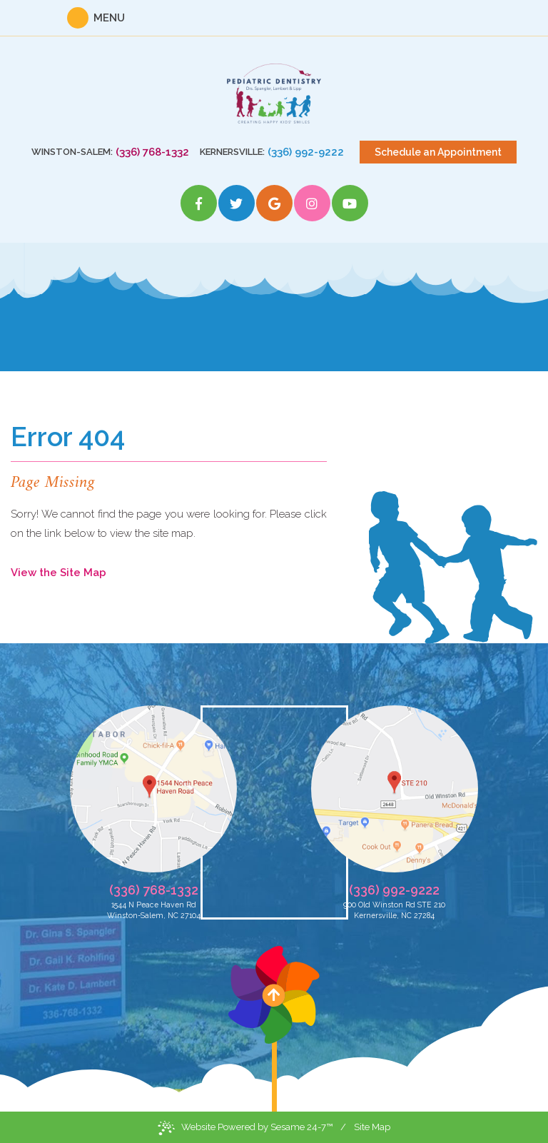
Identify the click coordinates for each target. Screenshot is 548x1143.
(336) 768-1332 (152, 152)
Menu (109, 17)
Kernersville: (232, 151)
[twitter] (236, 203)
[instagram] (312, 203)
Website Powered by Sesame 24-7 (245, 1128)
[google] (274, 203)
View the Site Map (58, 572)
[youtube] (350, 203)
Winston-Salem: (72, 151)
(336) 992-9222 (306, 152)
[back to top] (274, 1029)
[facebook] (199, 203)
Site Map (372, 1127)
